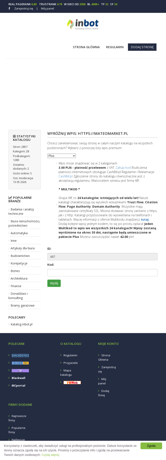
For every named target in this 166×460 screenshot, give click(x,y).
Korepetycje (19, 263)
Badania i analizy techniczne (21, 211)
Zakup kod (123, 168)
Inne (14, 241)
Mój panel (45, 8)
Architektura (19, 278)
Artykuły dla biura (23, 248)
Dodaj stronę (142, 47)
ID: (49, 248)
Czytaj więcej (50, 455)
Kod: (50, 264)
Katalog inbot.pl (21, 324)
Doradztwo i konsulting (18, 295)
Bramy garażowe (23, 305)
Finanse (16, 286)
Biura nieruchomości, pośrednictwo (24, 223)
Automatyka (19, 233)
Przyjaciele (71, 363)
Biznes (15, 271)
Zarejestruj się (23, 8)
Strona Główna (86, 47)
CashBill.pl (66, 176)
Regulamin (115, 47)
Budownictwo (20, 256)
